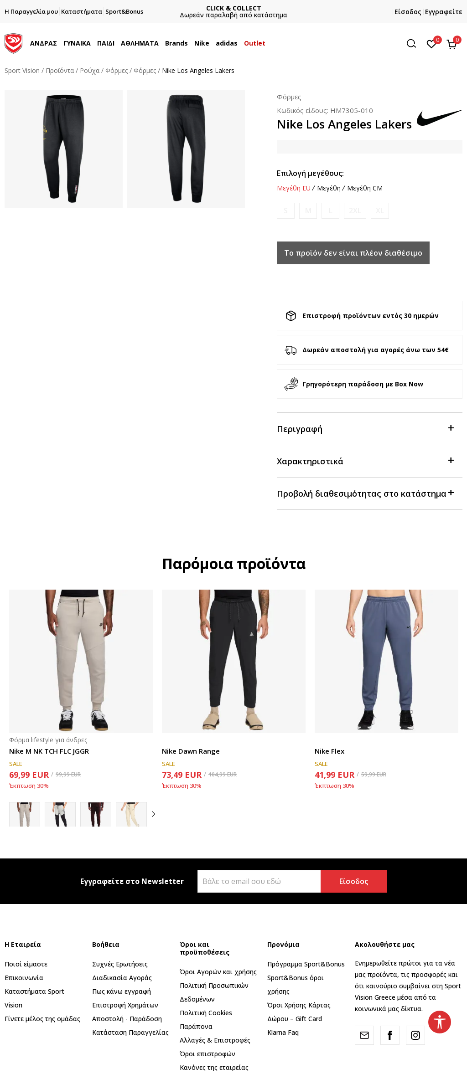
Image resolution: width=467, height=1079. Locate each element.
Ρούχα (89, 70)
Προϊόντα (60, 70)
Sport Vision (22, 70)
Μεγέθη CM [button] (365, 188)
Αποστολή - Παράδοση (127, 1018)
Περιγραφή (365, 428)
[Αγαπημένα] (431, 43)
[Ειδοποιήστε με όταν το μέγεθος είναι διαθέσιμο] (286, 211)
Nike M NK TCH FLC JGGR (49, 750)
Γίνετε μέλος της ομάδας (42, 1018)
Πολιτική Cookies (206, 1012)
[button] (414, 43)
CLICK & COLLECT (233, 8)
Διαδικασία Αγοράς (122, 977)
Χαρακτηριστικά (365, 460)
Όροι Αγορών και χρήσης (218, 971)
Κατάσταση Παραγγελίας (130, 1032)
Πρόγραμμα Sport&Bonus (306, 964)
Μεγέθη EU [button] (294, 188)
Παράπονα (196, 1026)
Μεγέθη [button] (329, 188)
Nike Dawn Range (191, 750)
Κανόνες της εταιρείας (214, 1067)
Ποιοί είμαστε (26, 964)
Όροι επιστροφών (207, 1053)
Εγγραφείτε (443, 11)
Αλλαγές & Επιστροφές (215, 1040)
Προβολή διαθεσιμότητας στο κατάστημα (365, 493)
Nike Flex (329, 750)
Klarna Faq (283, 1032)
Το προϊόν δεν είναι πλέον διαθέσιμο (353, 253)
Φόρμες (116, 70)
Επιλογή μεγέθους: (310, 173)
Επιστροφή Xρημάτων (125, 1005)
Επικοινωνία (24, 977)
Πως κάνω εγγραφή (121, 991)
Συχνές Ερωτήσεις (120, 964)
